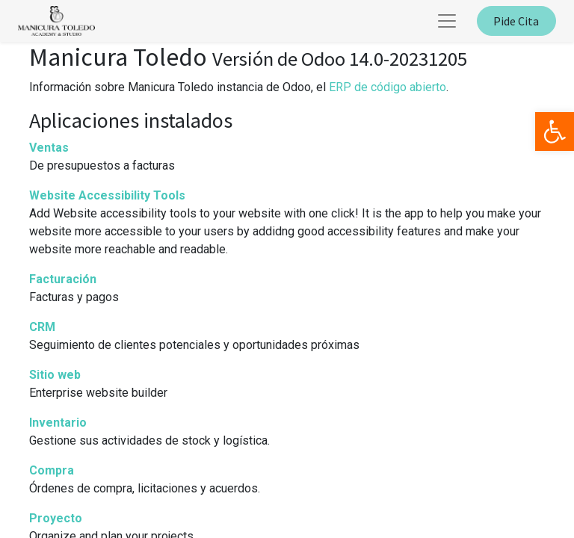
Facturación (62, 279)
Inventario (58, 422)
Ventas (49, 147)
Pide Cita (516, 20)
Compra (51, 470)
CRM (42, 327)
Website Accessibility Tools (107, 195)
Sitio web (55, 375)
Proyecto (55, 518)
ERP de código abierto (387, 87)
